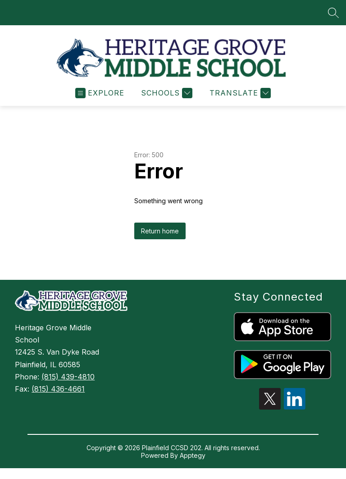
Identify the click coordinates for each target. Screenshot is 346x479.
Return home (160, 235)
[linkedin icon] (294, 410)
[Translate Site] (239, 97)
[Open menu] (99, 97)
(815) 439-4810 (68, 380)
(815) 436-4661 (58, 392)
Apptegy (192, 459)
